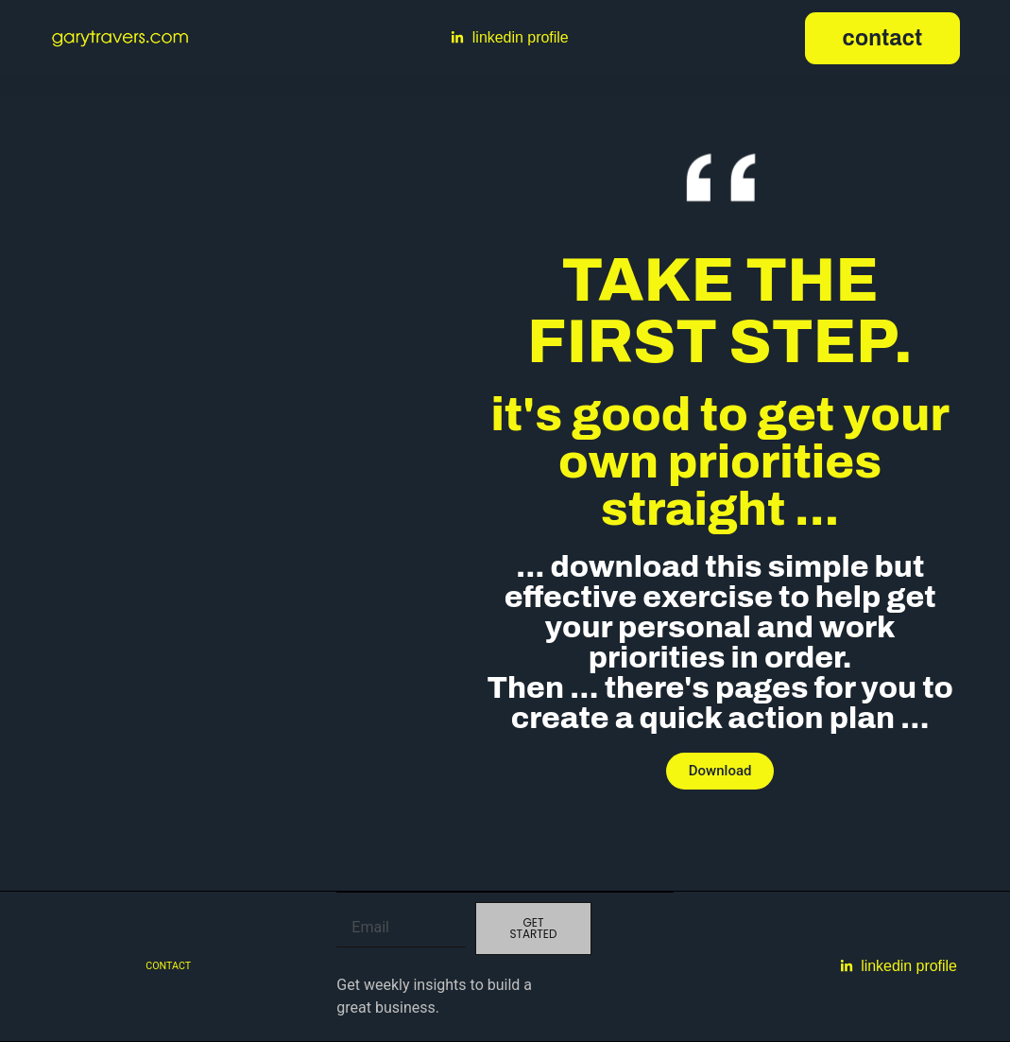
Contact (168, 966)
